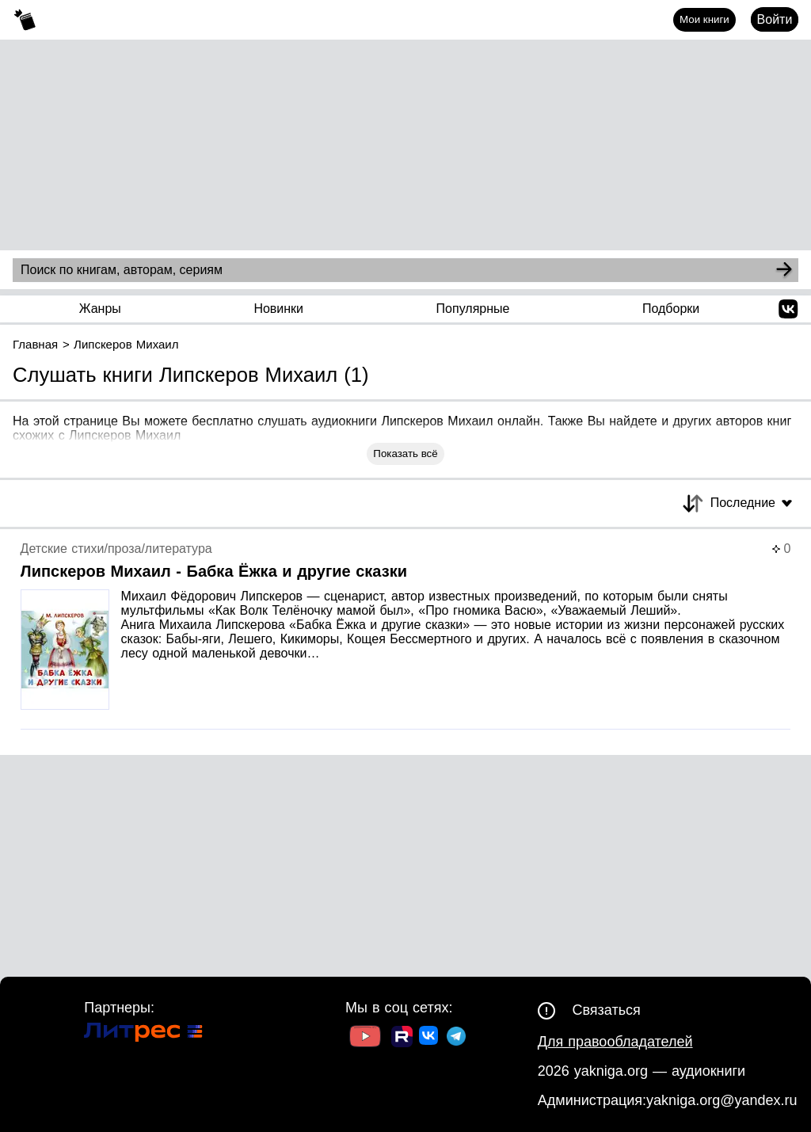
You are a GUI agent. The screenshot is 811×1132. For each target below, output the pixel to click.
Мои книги (704, 19)
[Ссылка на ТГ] (456, 1038)
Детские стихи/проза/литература (116, 548)
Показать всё (405, 453)
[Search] (784, 270)
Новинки (278, 308)
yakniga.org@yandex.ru (721, 1100)
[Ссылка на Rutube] (402, 1038)
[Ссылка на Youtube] (365, 1038)
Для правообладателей (615, 1042)
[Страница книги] (406, 635)
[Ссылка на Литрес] (143, 1034)
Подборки (670, 308)
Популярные (473, 308)
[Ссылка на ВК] (429, 1038)
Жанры (100, 308)
